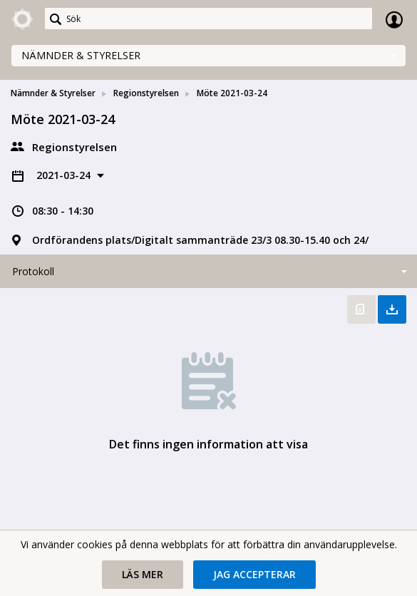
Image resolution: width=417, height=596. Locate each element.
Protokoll (33, 271)
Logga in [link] (394, 19)
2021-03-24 (64, 175)
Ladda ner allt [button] (392, 309)
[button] (142, 574)
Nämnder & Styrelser (80, 55)
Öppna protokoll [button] (361, 309)
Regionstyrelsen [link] (146, 93)
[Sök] (208, 18)
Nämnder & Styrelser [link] (53, 93)
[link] (22, 19)
